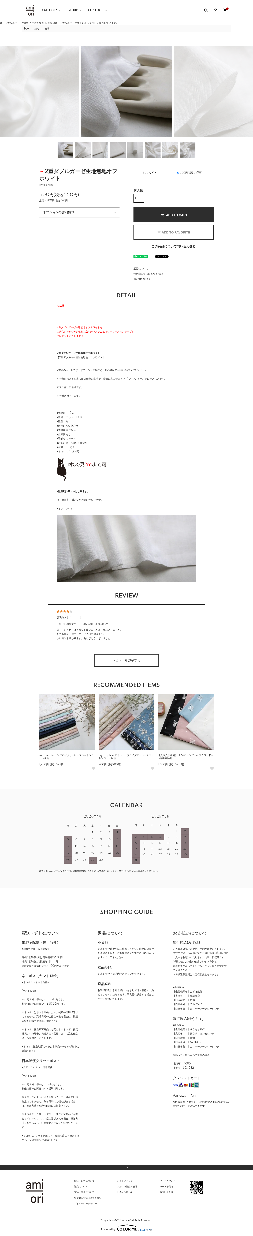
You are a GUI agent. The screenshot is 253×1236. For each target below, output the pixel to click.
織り (37, 28)
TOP (26, 28)
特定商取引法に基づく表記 (148, 274)
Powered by (126, 1227)
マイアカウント (168, 1181)
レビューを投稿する (126, 660)
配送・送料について (84, 1181)
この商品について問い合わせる (174, 246)
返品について (140, 268)
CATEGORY (49, 10)
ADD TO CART (174, 215)
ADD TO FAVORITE (173, 232)
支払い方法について (84, 1192)
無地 (46, 28)
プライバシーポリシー (85, 1203)
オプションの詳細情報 (58, 212)
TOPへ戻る (126, 1167)
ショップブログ (125, 1181)
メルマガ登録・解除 (127, 1186)
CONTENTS (95, 10)
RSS (119, 1192)
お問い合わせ (166, 1192)
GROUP (73, 10)
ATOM (128, 1192)
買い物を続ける (142, 279)
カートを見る (166, 1186)
